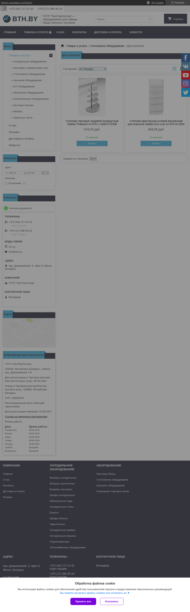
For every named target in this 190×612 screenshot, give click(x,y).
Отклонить (111, 601)
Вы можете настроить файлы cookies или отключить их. (93, 592)
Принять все (83, 601)
